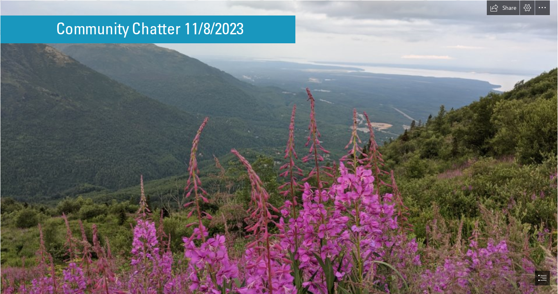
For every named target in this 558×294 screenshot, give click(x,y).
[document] (279, 147)
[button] (503, 7)
